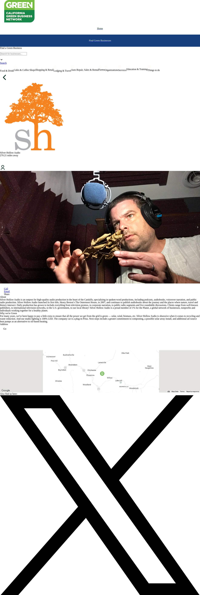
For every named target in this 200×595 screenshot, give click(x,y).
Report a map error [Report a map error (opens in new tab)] (192, 391)
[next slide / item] (198, 227)
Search (3, 63)
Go (3, 328)
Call (6, 288)
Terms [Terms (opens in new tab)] (182, 391)
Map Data (175, 391)
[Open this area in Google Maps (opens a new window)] (6, 391)
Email (7, 291)
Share (6, 294)
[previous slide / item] (2, 227)
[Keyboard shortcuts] (169, 392)
